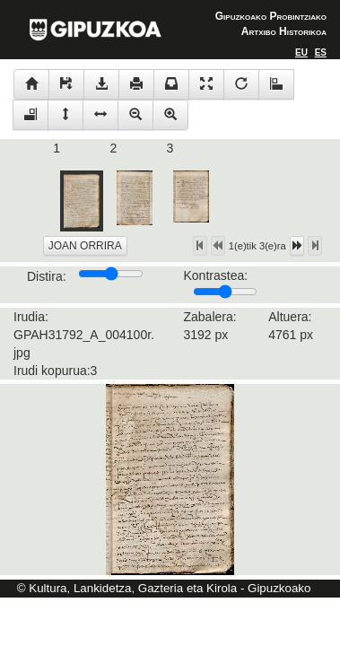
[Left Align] (300, 52)
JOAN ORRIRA (85, 246)
